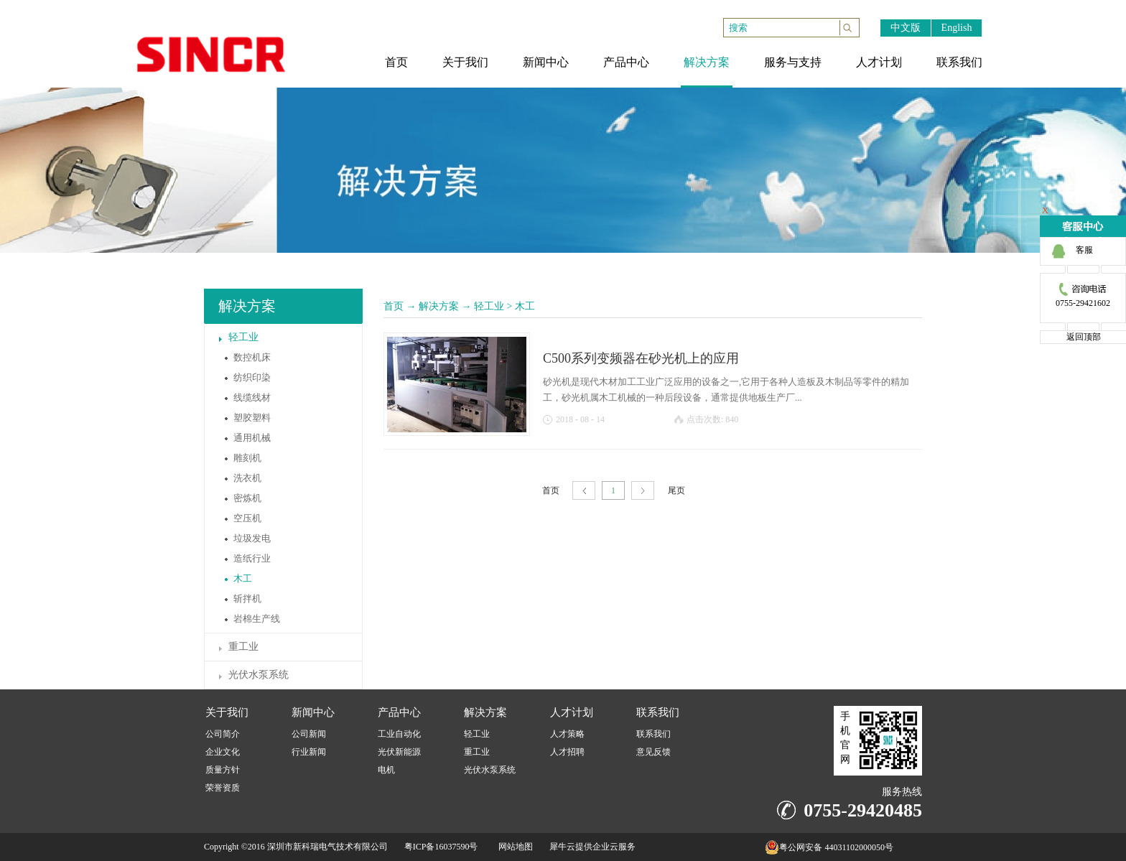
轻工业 (489, 306)
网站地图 (513, 847)
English (956, 27)
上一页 (584, 491)
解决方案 (439, 306)
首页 (393, 306)
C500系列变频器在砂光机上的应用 (641, 358)
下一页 (642, 491)
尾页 (676, 490)
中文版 (905, 27)
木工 (525, 306)
